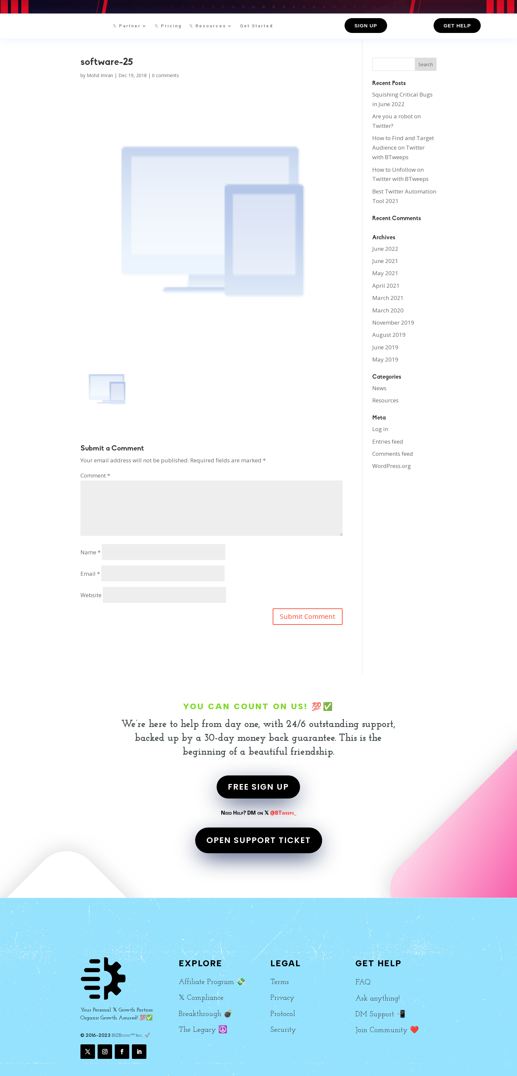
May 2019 (385, 359)
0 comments (165, 75)
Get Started (256, 25)
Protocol (282, 1014)
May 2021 (385, 273)
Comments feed (392, 453)
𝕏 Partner (127, 25)
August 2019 (389, 334)
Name (90, 552)
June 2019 (385, 347)
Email (90, 573)
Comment (95, 475)
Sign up (365, 25)
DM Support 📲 (380, 1014)
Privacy (282, 998)
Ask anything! (377, 999)
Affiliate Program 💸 (212, 982)
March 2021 (388, 298)
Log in (380, 429)
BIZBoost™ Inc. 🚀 (131, 1035)
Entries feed (387, 441)
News (379, 388)
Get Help (457, 25)
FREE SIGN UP (258, 787)
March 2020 (388, 310)
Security (283, 1030)
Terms (279, 982)
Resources (385, 400)
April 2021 (386, 285)
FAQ (363, 982)
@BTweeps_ (283, 812)
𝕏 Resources (207, 25)
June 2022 (385, 248)
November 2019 (393, 322)
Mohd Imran (100, 75)
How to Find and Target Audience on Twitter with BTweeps (403, 147)
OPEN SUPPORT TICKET (258, 840)
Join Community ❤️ (387, 1030)
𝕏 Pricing (168, 25)
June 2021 (385, 261)
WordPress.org (391, 466)
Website (91, 595)
